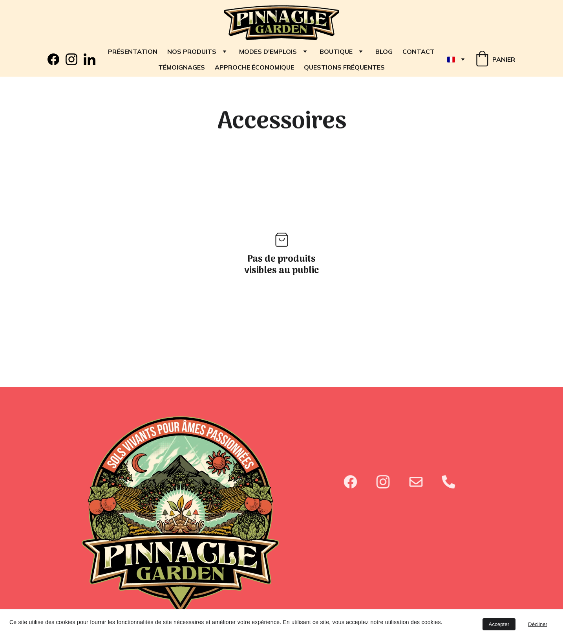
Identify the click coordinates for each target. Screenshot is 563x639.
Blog (384, 51)
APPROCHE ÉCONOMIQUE (254, 67)
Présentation (132, 51)
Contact (418, 51)
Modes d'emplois (268, 51)
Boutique (336, 51)
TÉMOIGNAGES (181, 67)
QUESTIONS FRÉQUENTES (344, 67)
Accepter (499, 624)
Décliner (537, 624)
